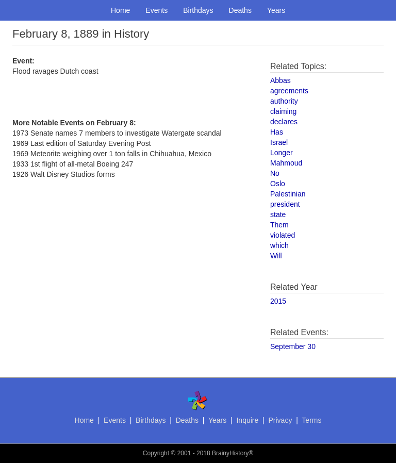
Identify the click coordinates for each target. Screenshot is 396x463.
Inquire (247, 420)
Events (156, 10)
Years (276, 10)
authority (284, 101)
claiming (283, 111)
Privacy (280, 420)
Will (276, 256)
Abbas (280, 80)
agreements (289, 91)
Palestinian (288, 194)
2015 (278, 301)
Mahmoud (286, 163)
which (279, 245)
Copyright (156, 453)
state (278, 214)
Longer (281, 152)
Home (120, 10)
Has (276, 132)
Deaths (240, 10)
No (274, 173)
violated (282, 235)
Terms (311, 420)
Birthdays (198, 10)
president (285, 204)
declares (284, 122)
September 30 (293, 346)
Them (279, 225)
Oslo (277, 183)
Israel (279, 142)
